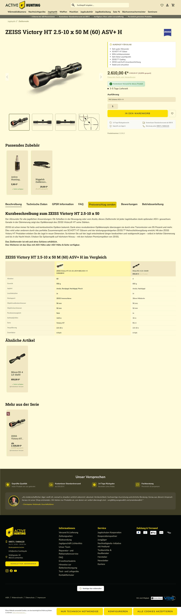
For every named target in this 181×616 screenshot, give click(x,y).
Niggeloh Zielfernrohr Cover (41, 180)
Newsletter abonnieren (22, 564)
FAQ (61, 557)
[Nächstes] (101, 77)
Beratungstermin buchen (16, 547)
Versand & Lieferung (68, 532)
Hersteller (102, 556)
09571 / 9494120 (163, 126)
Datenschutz (30, 597)
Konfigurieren (118, 611)
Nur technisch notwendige (80, 611)
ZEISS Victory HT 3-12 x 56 (16, 437)
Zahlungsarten (66, 536)
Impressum (41, 597)
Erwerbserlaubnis (67, 561)
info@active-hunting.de (18, 551)
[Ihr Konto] (167, 5)
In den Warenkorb (137, 113)
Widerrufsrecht (17, 597)
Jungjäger (102, 539)
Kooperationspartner (107, 536)
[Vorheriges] (7, 77)
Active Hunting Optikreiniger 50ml (17, 178)
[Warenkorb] (173, 5)
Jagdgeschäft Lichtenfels (70, 543)
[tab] (13, 204)
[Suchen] (73, 5)
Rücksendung (65, 539)
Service (102, 528)
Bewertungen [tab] (129, 204)
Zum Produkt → (144, 274)
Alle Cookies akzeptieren (155, 611)
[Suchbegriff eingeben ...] (102, 5)
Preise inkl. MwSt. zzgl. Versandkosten (121, 77)
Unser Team (64, 547)
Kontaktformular (66, 575)
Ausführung (113, 94)
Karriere (101, 564)
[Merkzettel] (162, 5)
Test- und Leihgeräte (69, 571)
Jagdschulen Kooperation (109, 532)
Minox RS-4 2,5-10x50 (17, 373)
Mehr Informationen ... (19, 613)
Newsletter (103, 560)
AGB (7, 597)
